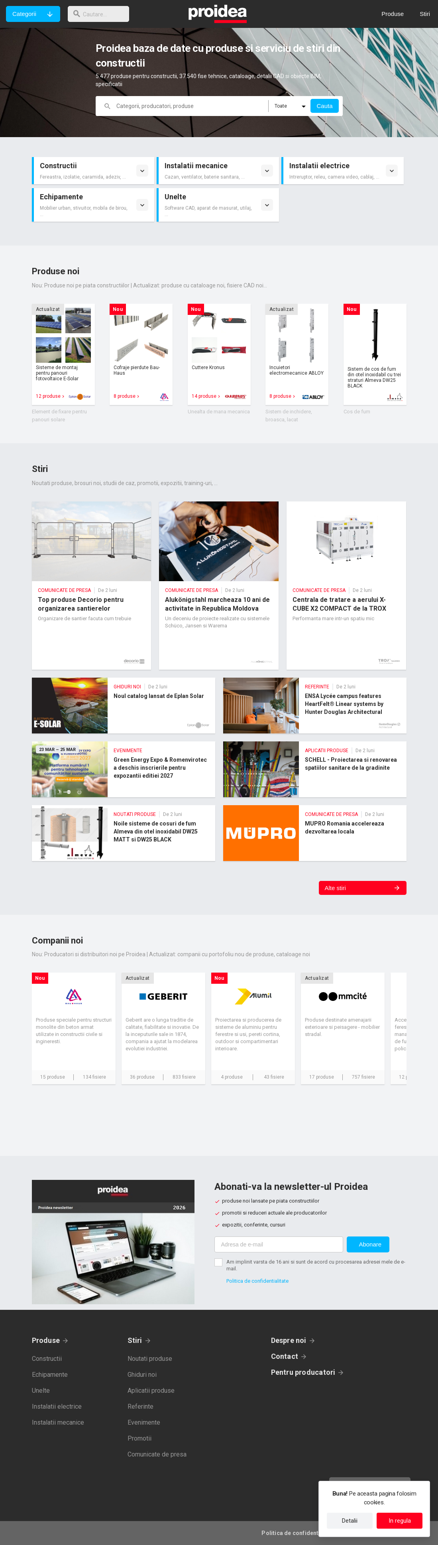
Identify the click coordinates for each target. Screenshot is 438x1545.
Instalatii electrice (57, 1406)
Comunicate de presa (157, 1454)
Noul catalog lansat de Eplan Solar (123, 705)
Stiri (135, 1340)
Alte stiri (335, 888)
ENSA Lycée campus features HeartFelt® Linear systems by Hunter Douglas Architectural (315, 705)
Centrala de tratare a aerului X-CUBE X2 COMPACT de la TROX (346, 585)
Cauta (324, 105)
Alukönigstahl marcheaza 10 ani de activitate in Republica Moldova (219, 585)
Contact (285, 1356)
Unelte (41, 1390)
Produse (46, 1340)
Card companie (74, 1028)
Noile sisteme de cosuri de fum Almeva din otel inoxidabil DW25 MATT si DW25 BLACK (123, 833)
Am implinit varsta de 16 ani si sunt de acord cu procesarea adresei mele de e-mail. (315, 1265)
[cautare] (101, 14)
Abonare (370, 1244)
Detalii (349, 1520)
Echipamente (50, 1374)
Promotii (139, 1438)
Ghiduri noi (142, 1374)
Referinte (140, 1406)
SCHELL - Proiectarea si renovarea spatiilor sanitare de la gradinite (315, 769)
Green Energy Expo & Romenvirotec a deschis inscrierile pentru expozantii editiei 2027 (123, 769)
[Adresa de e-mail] (278, 1244)
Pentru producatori (303, 1372)
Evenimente (144, 1422)
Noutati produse (150, 1358)
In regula (400, 1520)
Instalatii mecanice (58, 1422)
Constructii (47, 1358)
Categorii (24, 13)
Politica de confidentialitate (257, 1281)
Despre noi (288, 1340)
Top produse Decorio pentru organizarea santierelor (91, 585)
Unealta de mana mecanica (219, 412)
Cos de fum (357, 412)
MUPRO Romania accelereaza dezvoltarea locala (315, 833)
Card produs (63, 354)
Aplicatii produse (151, 1390)
